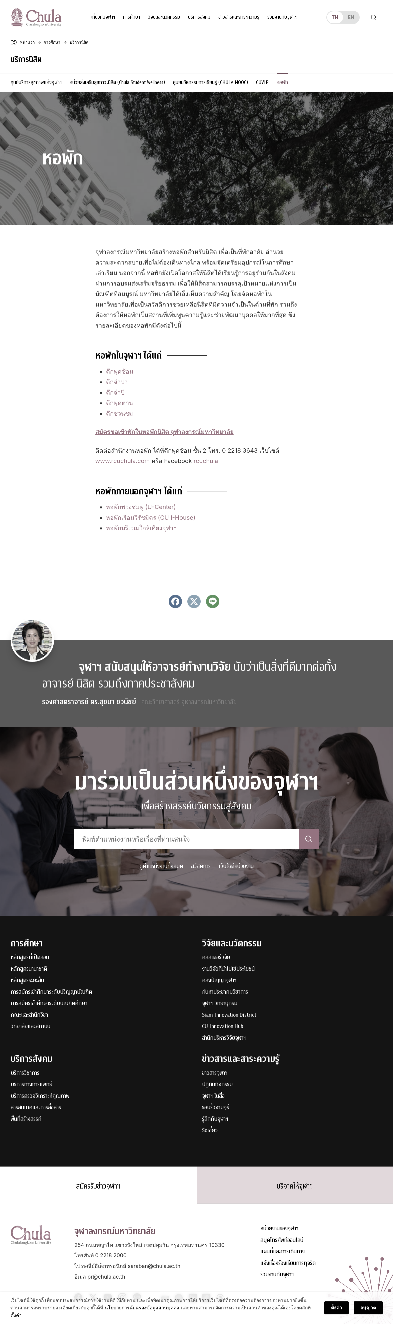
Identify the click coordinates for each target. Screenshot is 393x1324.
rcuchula (206, 460)
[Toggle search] (373, 17)
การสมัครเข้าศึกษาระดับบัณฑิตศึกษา (49, 1003)
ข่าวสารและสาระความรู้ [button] (238, 17)
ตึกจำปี (115, 392)
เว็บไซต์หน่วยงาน (236, 866)
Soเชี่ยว (210, 1131)
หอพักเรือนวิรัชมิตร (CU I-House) (151, 517)
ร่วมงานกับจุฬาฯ (282, 17)
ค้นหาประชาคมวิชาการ (225, 992)
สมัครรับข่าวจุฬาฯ (98, 1186)
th (335, 17)
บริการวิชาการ (25, 1073)
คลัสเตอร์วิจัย (216, 957)
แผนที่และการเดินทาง (282, 1252)
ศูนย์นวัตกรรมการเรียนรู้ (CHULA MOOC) (210, 82)
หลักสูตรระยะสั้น (27, 980)
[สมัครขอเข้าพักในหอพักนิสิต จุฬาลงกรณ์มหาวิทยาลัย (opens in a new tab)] (164, 431)
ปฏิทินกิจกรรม (217, 1084)
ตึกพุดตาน (119, 402)
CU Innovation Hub (222, 1026)
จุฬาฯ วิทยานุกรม (219, 1003)
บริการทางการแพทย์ (31, 1084)
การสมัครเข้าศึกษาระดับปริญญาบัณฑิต (51, 992)
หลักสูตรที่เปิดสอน (30, 957)
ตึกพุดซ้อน (119, 371)
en (351, 17)
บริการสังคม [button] (199, 17)
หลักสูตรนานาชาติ (29, 969)
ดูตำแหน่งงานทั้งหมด (161, 866)
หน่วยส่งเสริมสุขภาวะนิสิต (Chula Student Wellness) (117, 82)
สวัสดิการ (201, 866)
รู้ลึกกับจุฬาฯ (215, 1119)
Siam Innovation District (229, 1015)
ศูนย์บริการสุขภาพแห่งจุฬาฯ (36, 82)
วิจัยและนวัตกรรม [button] (164, 17)
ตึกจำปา (117, 381)
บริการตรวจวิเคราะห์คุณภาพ (40, 1096)
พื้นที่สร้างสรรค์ (26, 1119)
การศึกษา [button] (131, 17)
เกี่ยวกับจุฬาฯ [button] (103, 17)
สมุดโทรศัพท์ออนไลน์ (281, 1240)
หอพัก (282, 82)
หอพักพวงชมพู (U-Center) (141, 506)
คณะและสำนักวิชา (29, 1015)
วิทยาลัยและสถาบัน (30, 1026)
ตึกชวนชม (119, 413)
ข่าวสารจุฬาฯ (215, 1073)
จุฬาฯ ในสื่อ (213, 1096)
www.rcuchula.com (122, 460)
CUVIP (262, 82)
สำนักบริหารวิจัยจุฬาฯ (224, 1038)
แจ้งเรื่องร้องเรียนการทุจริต (288, 1263)
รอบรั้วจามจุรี (215, 1108)
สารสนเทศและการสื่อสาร (36, 1108)
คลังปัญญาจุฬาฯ (219, 980)
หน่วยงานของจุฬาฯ (279, 1229)
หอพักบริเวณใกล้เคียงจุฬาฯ (141, 527)
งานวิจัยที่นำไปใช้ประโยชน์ (228, 969)
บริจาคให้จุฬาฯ (295, 1186)
